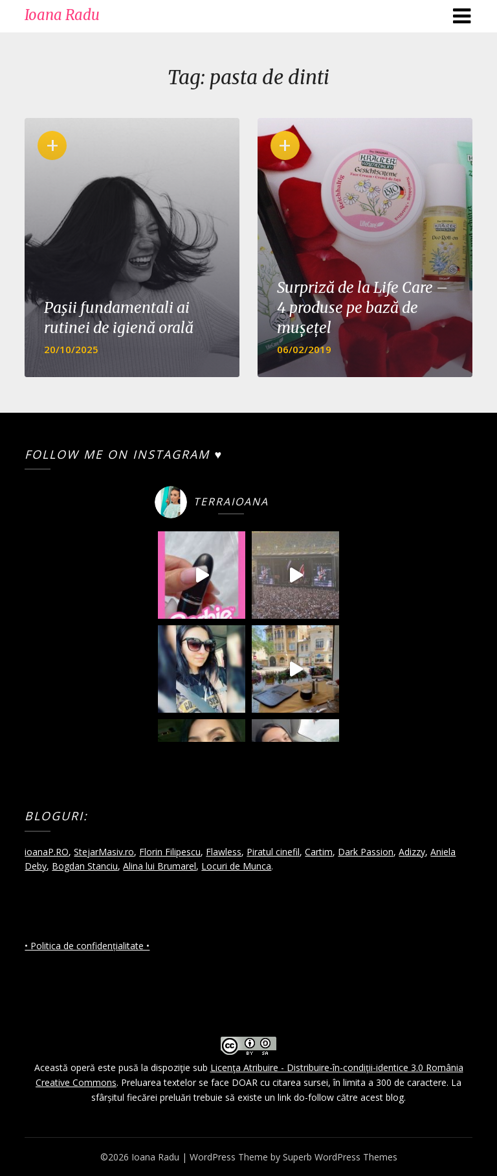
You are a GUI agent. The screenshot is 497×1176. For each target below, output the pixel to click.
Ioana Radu (62, 15)
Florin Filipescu (170, 852)
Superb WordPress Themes (340, 1157)
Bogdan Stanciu (85, 866)
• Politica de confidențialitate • (87, 946)
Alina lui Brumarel (159, 866)
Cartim (319, 852)
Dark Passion (365, 852)
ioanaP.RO (47, 852)
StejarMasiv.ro (104, 852)
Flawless (223, 852)
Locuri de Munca (236, 866)
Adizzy (412, 852)
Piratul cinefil (273, 852)
